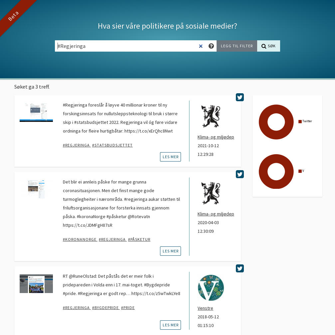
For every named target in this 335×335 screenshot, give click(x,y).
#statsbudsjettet (112, 145)
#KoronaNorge (80, 239)
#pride (128, 307)
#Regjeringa (77, 145)
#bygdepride (106, 307)
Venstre (205, 308)
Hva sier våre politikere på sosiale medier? (167, 26)
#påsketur (139, 239)
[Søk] (268, 46)
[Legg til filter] (237, 46)
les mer (171, 156)
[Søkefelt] (130, 46)
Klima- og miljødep (216, 137)
